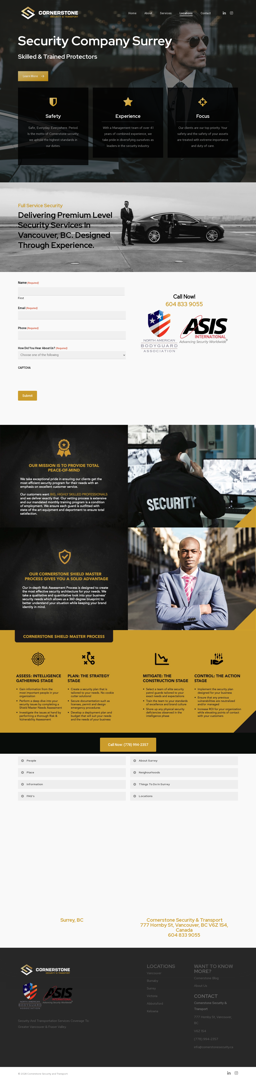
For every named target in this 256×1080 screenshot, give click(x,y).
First (21, 297)
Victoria (152, 996)
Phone (28, 328)
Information (32, 784)
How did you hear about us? (42, 348)
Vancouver (154, 973)
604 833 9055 (184, 304)
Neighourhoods (146, 772)
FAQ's (28, 796)
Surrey (151, 988)
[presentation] (48, 378)
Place (27, 772)
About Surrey (145, 760)
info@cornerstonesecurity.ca (213, 1047)
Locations (143, 796)
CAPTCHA (24, 367)
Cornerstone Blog (206, 978)
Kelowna (152, 1011)
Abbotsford (155, 1003)
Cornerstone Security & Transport (185, 920)
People (28, 760)
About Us (200, 986)
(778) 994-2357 (206, 1039)
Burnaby (152, 981)
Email (28, 308)
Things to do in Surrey (151, 784)
